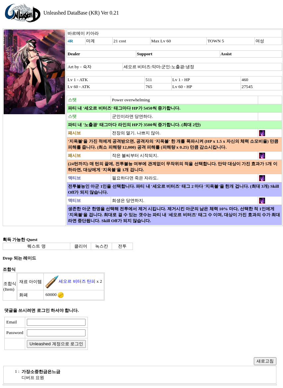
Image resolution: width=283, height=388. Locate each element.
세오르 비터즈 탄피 (77, 281)
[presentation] (141, 333)
